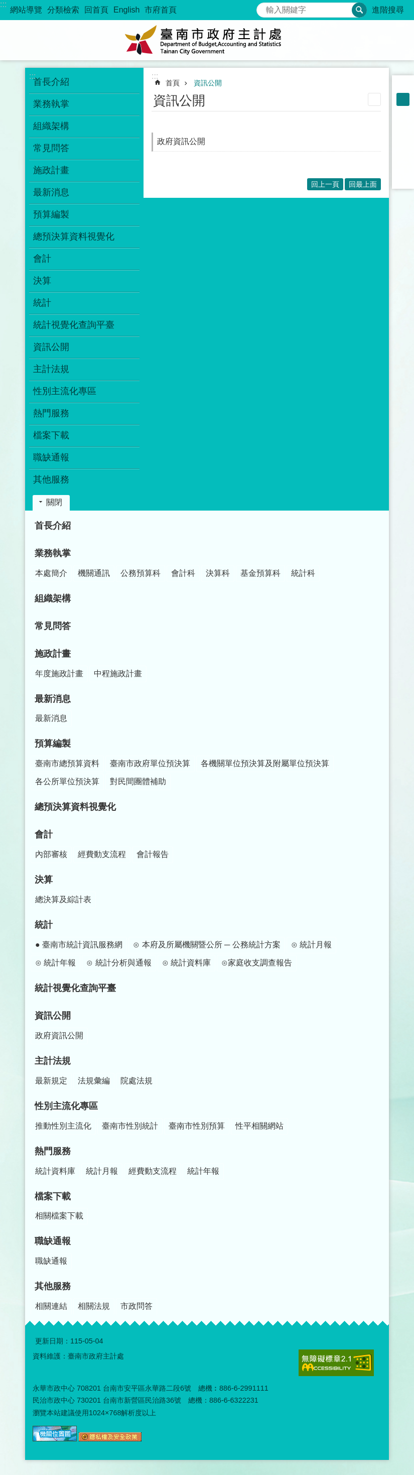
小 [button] (402, 86)
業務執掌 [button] (51, 104)
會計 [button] (42, 259)
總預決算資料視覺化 (73, 236)
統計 (44, 925)
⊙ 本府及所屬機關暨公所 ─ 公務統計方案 (207, 944)
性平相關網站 (259, 1126)
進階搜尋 (388, 10)
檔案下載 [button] (51, 435)
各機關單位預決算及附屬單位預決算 (265, 763)
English (126, 10)
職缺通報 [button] (51, 457)
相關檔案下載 (59, 1215)
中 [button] (402, 99)
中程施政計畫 (118, 673)
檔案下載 (53, 1196)
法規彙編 (94, 1080)
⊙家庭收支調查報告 (256, 962)
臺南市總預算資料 (67, 763)
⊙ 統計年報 (55, 962)
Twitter (402, 151)
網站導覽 (26, 10)
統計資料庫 (55, 1171)
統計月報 (102, 1171)
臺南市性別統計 (130, 1126)
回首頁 (96, 10)
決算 (44, 880)
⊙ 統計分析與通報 (118, 962)
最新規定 (51, 1080)
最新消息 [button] (51, 192)
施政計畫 (53, 654)
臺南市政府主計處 (207, 40)
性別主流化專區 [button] (64, 391)
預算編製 (53, 744)
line (402, 164)
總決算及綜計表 (63, 899)
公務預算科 (140, 573)
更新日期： (52, 1341)
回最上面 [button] (363, 184)
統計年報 (203, 1171)
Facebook (402, 125)
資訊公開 (208, 83)
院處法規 (136, 1080)
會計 (44, 834)
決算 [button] (42, 281)
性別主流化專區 (66, 1106)
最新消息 (53, 699)
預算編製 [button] (51, 214)
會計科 (183, 573)
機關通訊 (94, 573)
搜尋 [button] (359, 10)
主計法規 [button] (51, 369)
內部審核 (51, 854)
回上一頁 (325, 184)
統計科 (303, 573)
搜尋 (264, 7)
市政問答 (136, 1306)
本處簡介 (51, 573)
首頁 (173, 83)
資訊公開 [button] (51, 347)
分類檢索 (63, 10)
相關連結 (51, 1306)
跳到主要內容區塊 (5, 5)
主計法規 (53, 1061)
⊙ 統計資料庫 (186, 962)
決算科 (218, 573)
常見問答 (51, 148)
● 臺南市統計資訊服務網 (78, 944)
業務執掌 (53, 553)
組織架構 (51, 126)
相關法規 (94, 1306)
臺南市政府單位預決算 (150, 763)
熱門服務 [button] (51, 413)
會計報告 (152, 854)
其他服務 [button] (51, 479)
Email (402, 177)
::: (3, 4)
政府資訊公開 (181, 141)
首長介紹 (51, 82)
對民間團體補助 (138, 781)
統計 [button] (42, 303)
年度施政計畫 (59, 673)
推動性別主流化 (63, 1126)
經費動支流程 (102, 854)
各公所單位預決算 (67, 781)
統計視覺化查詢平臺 (73, 325)
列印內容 (374, 99)
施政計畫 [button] (51, 170)
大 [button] (402, 112)
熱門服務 (53, 1151)
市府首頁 (161, 10)
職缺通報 (53, 1241)
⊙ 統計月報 (311, 944)
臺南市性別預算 (197, 1126)
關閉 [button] (54, 502)
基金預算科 (260, 573)
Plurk (402, 138)
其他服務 (53, 1286)
